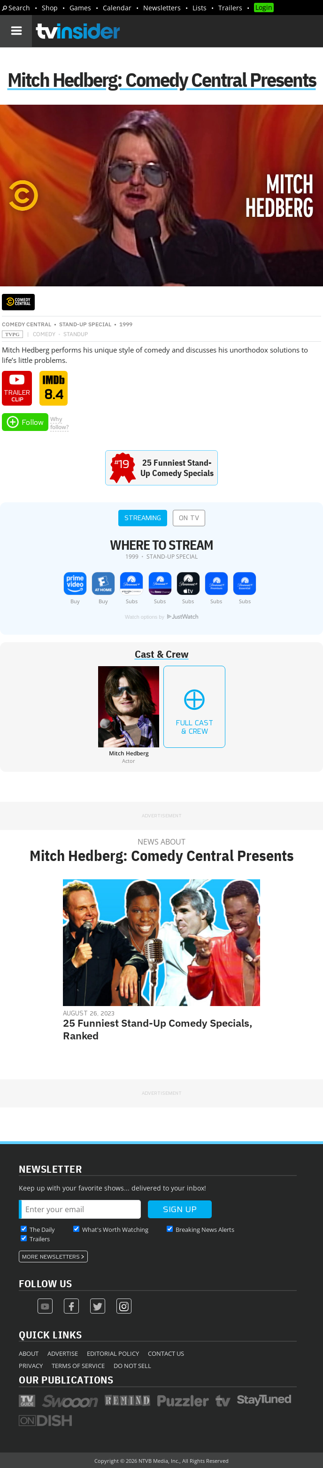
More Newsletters (51, 1256)
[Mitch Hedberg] (129, 715)
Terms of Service (78, 1365)
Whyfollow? (59, 423)
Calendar (117, 7)
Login (263, 7)
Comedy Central (26, 324)
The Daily (42, 1229)
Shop (50, 7)
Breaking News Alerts (205, 1229)
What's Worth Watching (115, 1229)
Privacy (31, 1365)
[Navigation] (16, 31)
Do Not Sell (132, 1365)
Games (80, 7)
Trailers (230, 7)
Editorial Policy (113, 1353)
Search (19, 7)
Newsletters (162, 7)
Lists (199, 7)
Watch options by (161, 617)
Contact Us (166, 1353)
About (28, 1353)
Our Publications (66, 1379)
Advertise (62, 1353)
